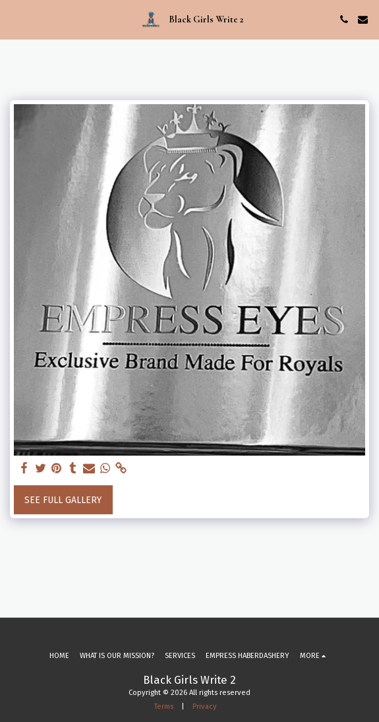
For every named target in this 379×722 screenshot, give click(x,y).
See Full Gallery (63, 500)
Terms (163, 706)
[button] (14, 19)
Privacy (204, 706)
